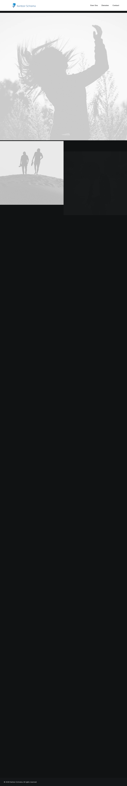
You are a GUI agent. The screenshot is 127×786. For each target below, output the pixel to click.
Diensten (105, 6)
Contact (116, 6)
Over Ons (94, 6)
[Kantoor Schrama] (20, 6)
